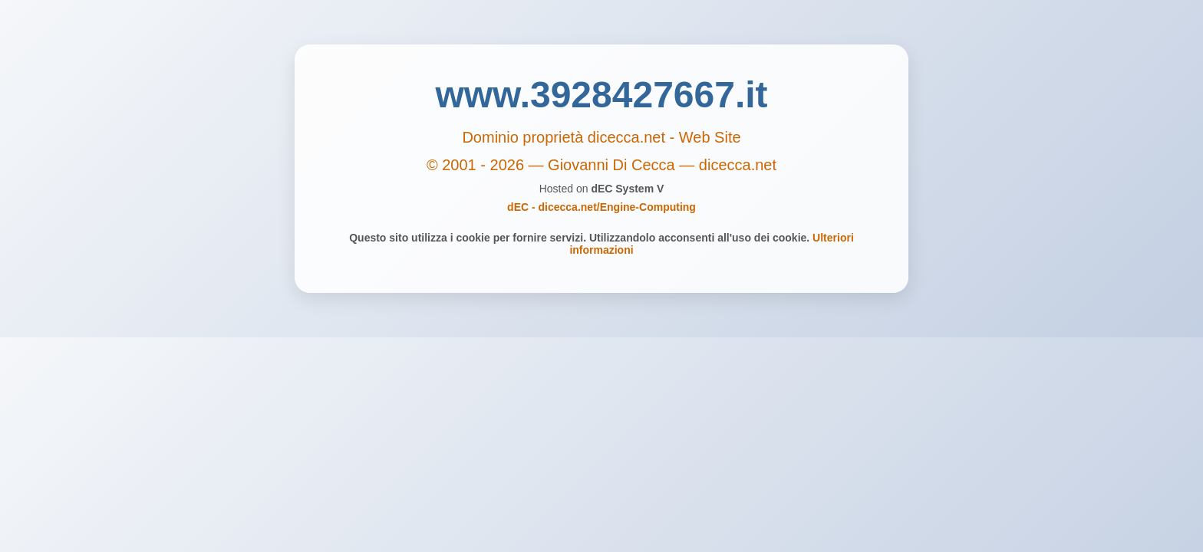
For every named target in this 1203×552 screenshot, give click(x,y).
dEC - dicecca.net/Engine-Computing (601, 207)
